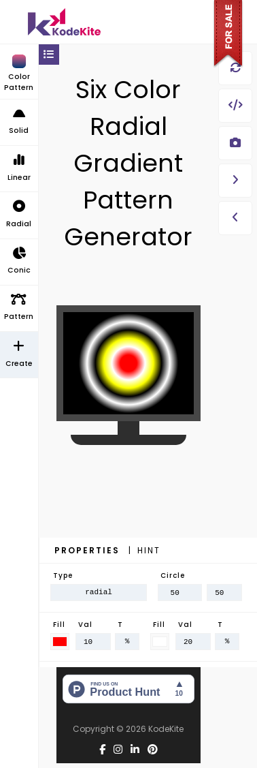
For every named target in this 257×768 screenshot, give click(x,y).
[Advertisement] (128, 528)
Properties (88, 550)
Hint (148, 550)
